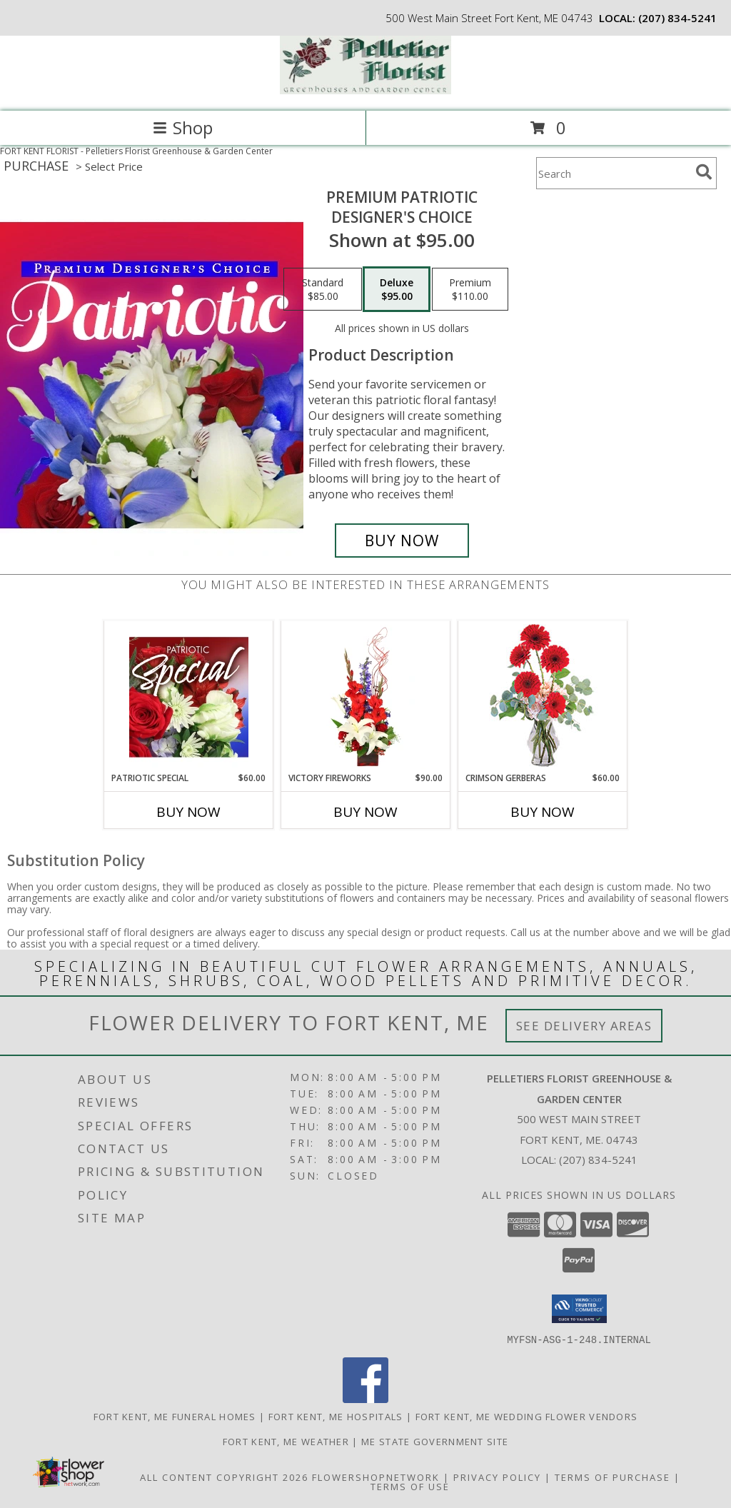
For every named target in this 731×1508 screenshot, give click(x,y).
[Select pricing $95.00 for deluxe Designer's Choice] (396, 289)
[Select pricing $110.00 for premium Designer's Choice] (470, 289)
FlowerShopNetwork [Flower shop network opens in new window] (376, 1476)
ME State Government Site (434, 1440)
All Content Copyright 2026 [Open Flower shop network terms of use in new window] (224, 1476)
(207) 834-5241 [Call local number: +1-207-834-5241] (677, 18)
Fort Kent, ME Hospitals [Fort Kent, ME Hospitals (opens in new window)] (335, 1415)
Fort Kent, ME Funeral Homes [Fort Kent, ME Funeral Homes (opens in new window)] (175, 1415)
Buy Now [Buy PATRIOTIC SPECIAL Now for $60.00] (188, 812)
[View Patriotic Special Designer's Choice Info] (188, 697)
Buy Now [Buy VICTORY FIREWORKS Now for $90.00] (365, 812)
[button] (579, 1309)
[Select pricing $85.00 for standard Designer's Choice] (322, 289)
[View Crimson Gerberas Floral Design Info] (543, 696)
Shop (183, 127)
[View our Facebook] (365, 1398)
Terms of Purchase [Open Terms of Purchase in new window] (612, 1476)
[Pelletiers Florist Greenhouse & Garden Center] (365, 90)
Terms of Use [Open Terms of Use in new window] (410, 1485)
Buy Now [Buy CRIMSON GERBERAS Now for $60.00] (542, 812)
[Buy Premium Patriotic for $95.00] (402, 540)
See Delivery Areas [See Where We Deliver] (584, 1025)
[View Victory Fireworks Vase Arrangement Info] (365, 697)
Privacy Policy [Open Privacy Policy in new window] (497, 1476)
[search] (704, 172)
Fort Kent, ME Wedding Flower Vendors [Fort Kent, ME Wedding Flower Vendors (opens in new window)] (526, 1415)
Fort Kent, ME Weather (286, 1440)
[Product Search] (613, 173)
